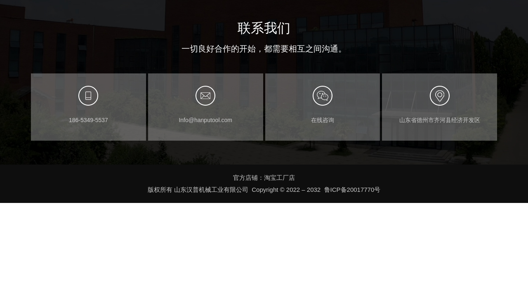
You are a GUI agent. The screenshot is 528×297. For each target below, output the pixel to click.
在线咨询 (322, 120)
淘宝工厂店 (279, 177)
